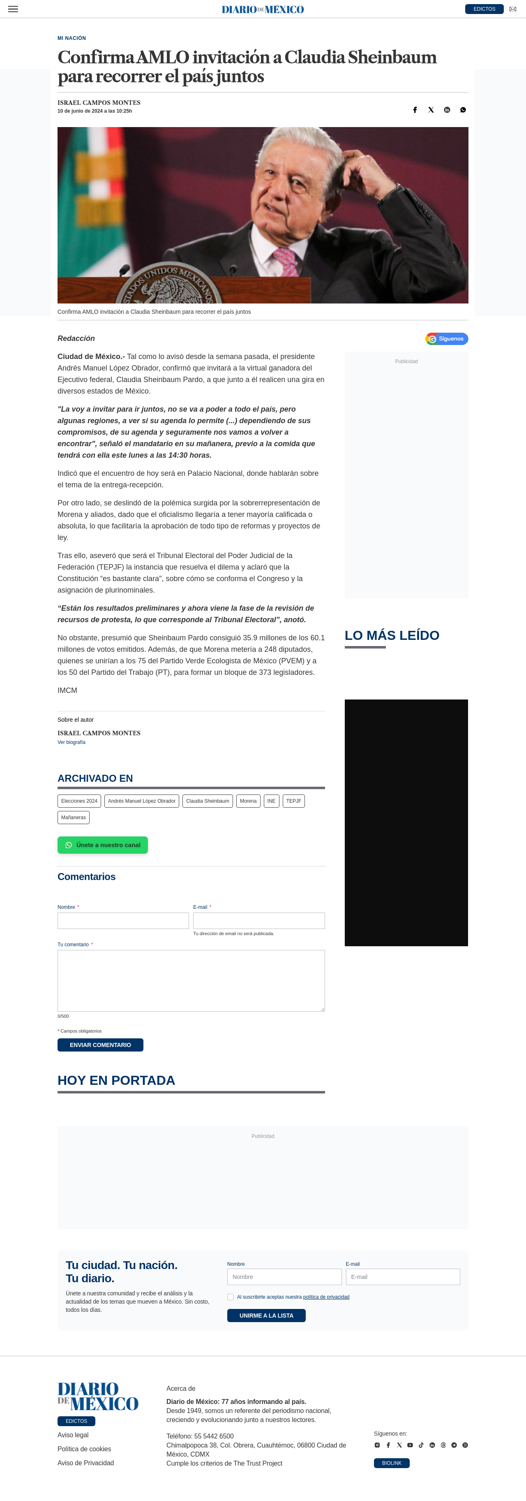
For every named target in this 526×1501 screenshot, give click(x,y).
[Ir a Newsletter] (513, 9)
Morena (248, 801)
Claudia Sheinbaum (207, 801)
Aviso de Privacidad (86, 1462)
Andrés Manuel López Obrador (141, 801)
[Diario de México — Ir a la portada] (263, 9)
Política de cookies (84, 1448)
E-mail (202, 907)
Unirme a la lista (266, 1315)
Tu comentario (75, 944)
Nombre (68, 907)
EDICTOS (485, 9)
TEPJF (294, 801)
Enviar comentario (100, 1045)
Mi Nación (72, 38)
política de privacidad (326, 1297)
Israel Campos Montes (99, 103)
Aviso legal (73, 1435)
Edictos (76, 1421)
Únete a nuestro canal (103, 845)
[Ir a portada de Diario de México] (98, 1397)
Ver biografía (71, 742)
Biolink (391, 1463)
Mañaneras (73, 817)
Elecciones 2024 (79, 801)
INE (272, 801)
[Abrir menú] (13, 9)
